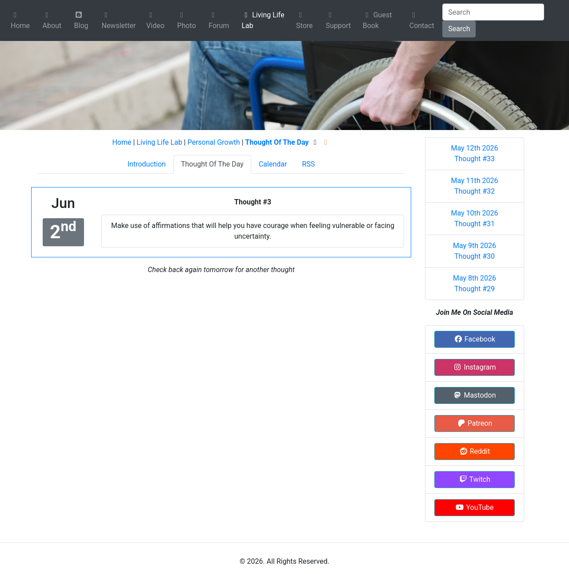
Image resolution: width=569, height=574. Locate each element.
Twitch (474, 479)
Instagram (474, 367)
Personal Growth (214, 142)
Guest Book (377, 20)
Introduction (147, 164)
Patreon (475, 423)
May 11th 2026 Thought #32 (474, 185)
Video (155, 21)
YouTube (474, 507)
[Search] (493, 12)
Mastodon (474, 395)
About (51, 21)
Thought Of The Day (212, 164)
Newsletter (118, 21)
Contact (421, 21)
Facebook (474, 339)
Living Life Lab (262, 20)
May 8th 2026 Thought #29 (474, 283)
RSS (308, 164)
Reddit (474, 451)
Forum (218, 21)
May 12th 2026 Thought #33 (474, 153)
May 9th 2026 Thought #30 (474, 251)
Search (459, 28)
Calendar (273, 164)
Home (20, 21)
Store (304, 21)
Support (338, 21)
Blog (81, 20)
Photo (186, 21)
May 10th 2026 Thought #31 (474, 218)
